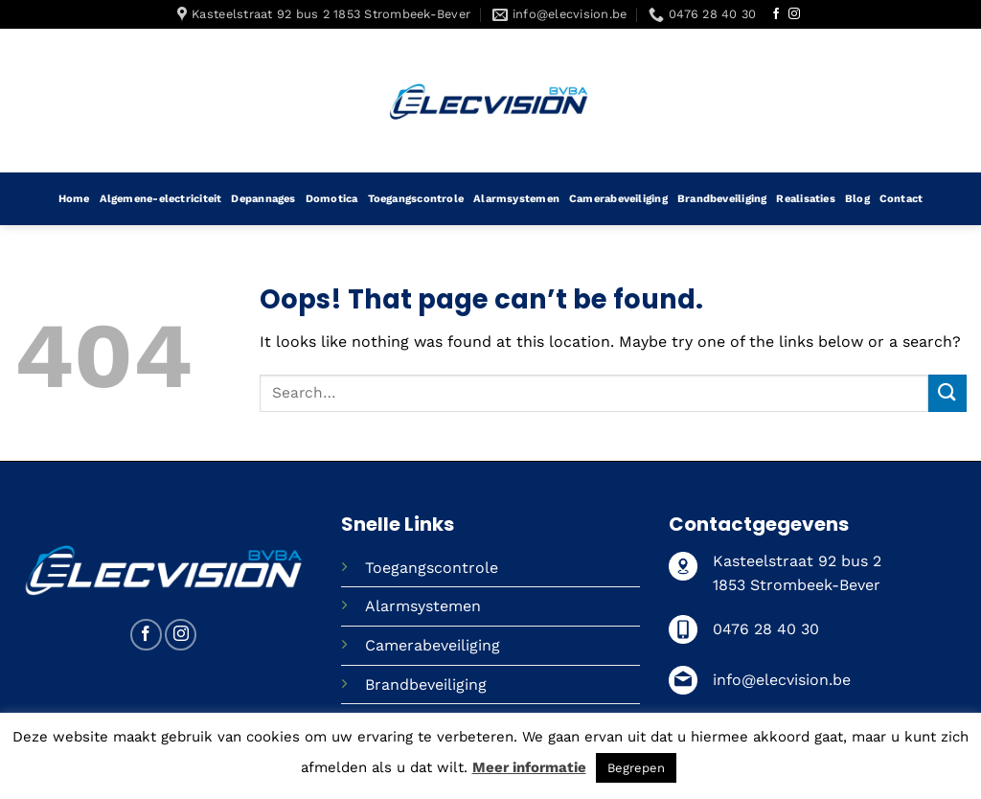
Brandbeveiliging (722, 199)
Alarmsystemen (516, 199)
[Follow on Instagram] (794, 14)
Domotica (332, 199)
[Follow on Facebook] (776, 14)
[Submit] (947, 393)
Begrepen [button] (636, 768)
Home (74, 199)
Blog (857, 199)
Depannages (263, 199)
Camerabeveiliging (618, 199)
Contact (901, 199)
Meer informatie (529, 767)
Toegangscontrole (416, 199)
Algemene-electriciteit (161, 199)
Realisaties (805, 199)
